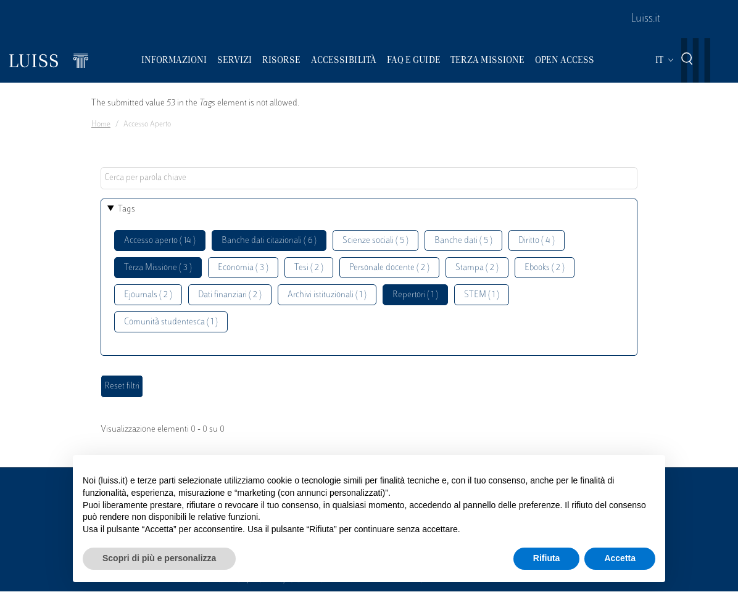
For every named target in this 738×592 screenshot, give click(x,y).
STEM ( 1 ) (481, 295)
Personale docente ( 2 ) (389, 268)
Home (100, 124)
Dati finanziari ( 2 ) (230, 295)
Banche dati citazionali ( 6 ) (269, 240)
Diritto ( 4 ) (536, 240)
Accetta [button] (620, 558)
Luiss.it (645, 19)
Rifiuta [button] (546, 558)
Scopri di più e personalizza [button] (159, 558)
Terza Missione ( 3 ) (158, 268)
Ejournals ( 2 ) (148, 295)
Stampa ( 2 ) (477, 268)
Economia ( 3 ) (243, 268)
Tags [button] (126, 209)
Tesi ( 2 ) (308, 268)
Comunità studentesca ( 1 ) (171, 322)
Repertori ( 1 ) (415, 295)
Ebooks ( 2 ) (544, 268)
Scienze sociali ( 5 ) (375, 240)
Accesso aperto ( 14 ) (160, 240)
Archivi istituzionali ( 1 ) (327, 295)
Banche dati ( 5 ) (463, 240)
